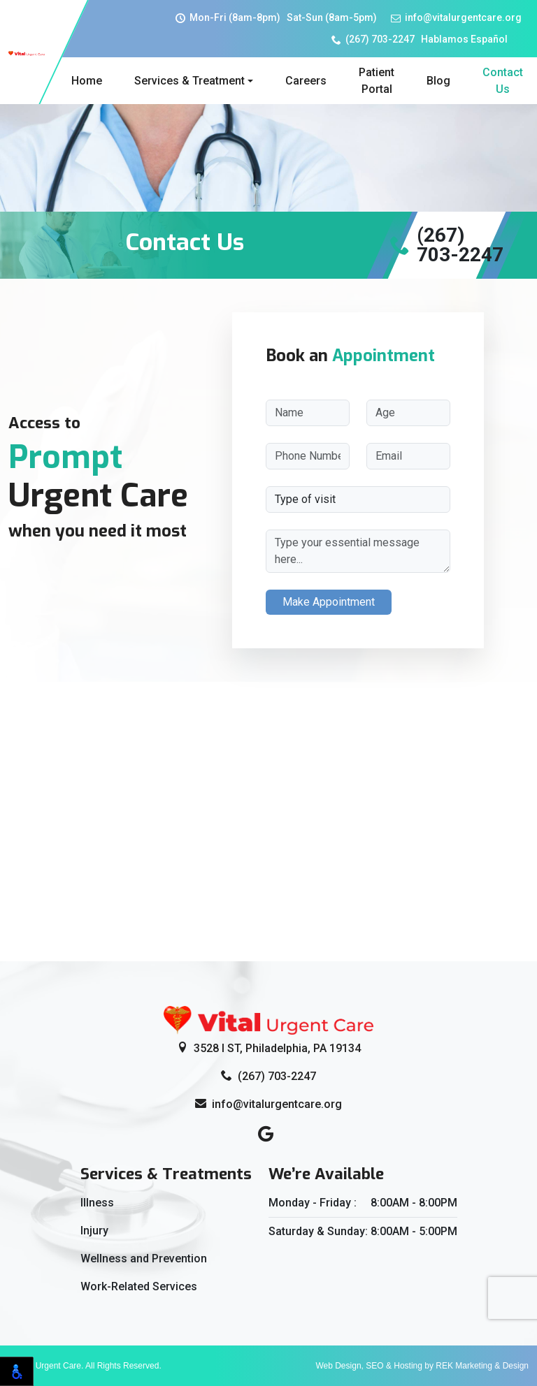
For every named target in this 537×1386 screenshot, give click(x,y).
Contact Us (502, 81)
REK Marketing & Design (482, 1366)
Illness (97, 1202)
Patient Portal (376, 81)
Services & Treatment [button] (189, 80)
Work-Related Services (138, 1286)
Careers (306, 80)
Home (86, 80)
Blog (438, 80)
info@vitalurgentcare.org (456, 17)
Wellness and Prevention (143, 1258)
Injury (94, 1230)
